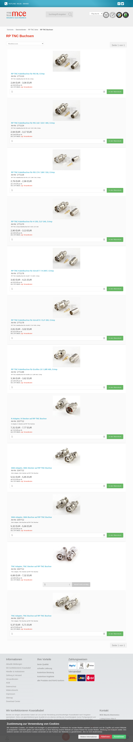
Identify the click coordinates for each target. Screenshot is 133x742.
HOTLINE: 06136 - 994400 (17, 4)
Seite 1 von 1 (118, 46)
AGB (8, 676)
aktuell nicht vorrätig (81, 579)
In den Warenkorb (114, 93)
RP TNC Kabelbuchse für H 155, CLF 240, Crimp (31, 221)
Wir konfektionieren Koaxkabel (18, 661)
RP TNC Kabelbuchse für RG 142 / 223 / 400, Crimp (33, 123)
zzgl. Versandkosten (26, 88)
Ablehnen (105, 736)
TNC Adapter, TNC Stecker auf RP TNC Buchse (31, 561)
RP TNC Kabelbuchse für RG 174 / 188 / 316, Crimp (33, 172)
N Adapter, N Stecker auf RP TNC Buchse (28, 415)
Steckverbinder (21, 31)
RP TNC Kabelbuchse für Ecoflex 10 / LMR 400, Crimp (34, 367)
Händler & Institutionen (15, 665)
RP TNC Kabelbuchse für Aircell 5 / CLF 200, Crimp (33, 318)
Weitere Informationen (88, 737)
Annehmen (119, 736)
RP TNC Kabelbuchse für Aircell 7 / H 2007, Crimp (32, 269)
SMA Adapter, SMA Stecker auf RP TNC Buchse (31, 464)
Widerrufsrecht (12, 683)
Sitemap (9, 691)
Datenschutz (11, 680)
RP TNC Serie (33, 31)
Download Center (13, 695)
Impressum (10, 687)
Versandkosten (12, 672)
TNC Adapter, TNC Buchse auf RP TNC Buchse (31, 610)
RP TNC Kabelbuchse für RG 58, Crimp (28, 75)
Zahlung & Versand (14, 669)
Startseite (10, 31)
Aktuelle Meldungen (14, 657)
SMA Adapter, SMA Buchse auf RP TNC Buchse (31, 512)
